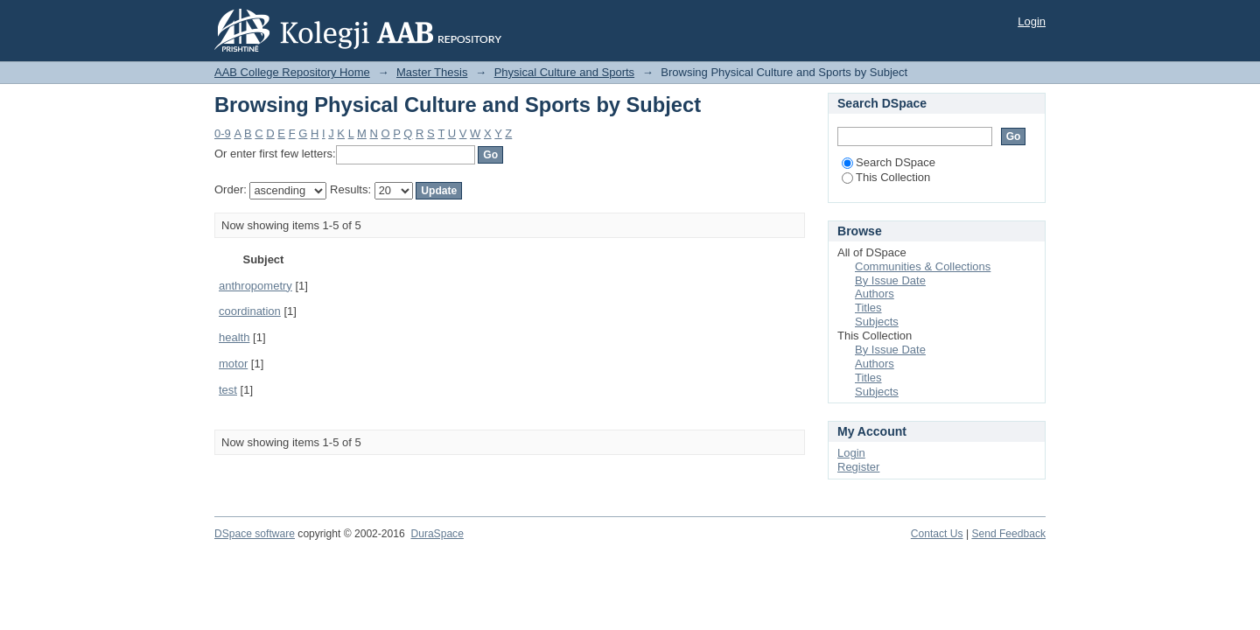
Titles (868, 307)
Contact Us (937, 534)
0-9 (222, 133)
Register (858, 466)
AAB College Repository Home (292, 72)
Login (1032, 21)
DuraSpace (436, 534)
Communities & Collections (922, 266)
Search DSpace (888, 162)
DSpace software (254, 534)
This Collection (886, 177)
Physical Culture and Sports (564, 72)
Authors (874, 293)
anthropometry (255, 285)
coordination (250, 311)
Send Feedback (1008, 534)
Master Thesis (431, 72)
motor (233, 363)
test (228, 389)
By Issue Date (890, 280)
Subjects (877, 321)
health (234, 337)
